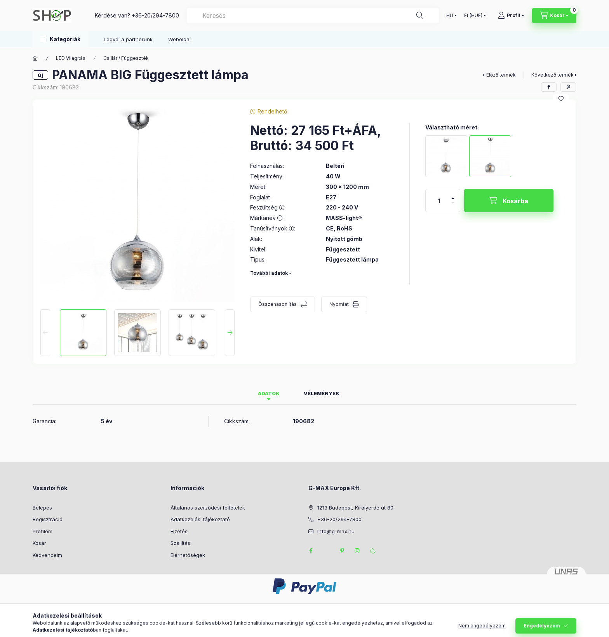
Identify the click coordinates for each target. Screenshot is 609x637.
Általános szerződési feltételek (208, 507)
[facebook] (549, 87)
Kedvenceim (47, 555)
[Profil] (511, 15)
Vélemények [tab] (321, 393)
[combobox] (313, 15)
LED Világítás (70, 58)
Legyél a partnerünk (128, 39)
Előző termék (501, 75)
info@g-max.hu (336, 531)
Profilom (42, 531)
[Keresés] (420, 15)
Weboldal (179, 39)
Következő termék (552, 75)
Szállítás (180, 543)
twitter (326, 550)
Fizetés (179, 531)
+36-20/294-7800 (155, 15)
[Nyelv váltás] (450, 15)
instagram (357, 550)
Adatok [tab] (269, 393)
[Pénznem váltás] (473, 15)
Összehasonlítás (277, 304)
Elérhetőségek (188, 555)
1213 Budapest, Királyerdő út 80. (356, 507)
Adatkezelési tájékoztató (200, 519)
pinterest (342, 550)
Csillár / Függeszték (126, 58)
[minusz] (453, 206)
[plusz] (453, 195)
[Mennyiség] (439, 200)
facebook (310, 550)
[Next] (230, 332)
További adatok (269, 273)
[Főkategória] (35, 58)
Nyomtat (339, 304)
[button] (60, 39)
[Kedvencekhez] (561, 98)
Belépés (42, 507)
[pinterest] (568, 87)
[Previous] (45, 332)
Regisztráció (48, 519)
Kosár (39, 543)
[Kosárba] (508, 200)
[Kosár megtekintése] (554, 15)
